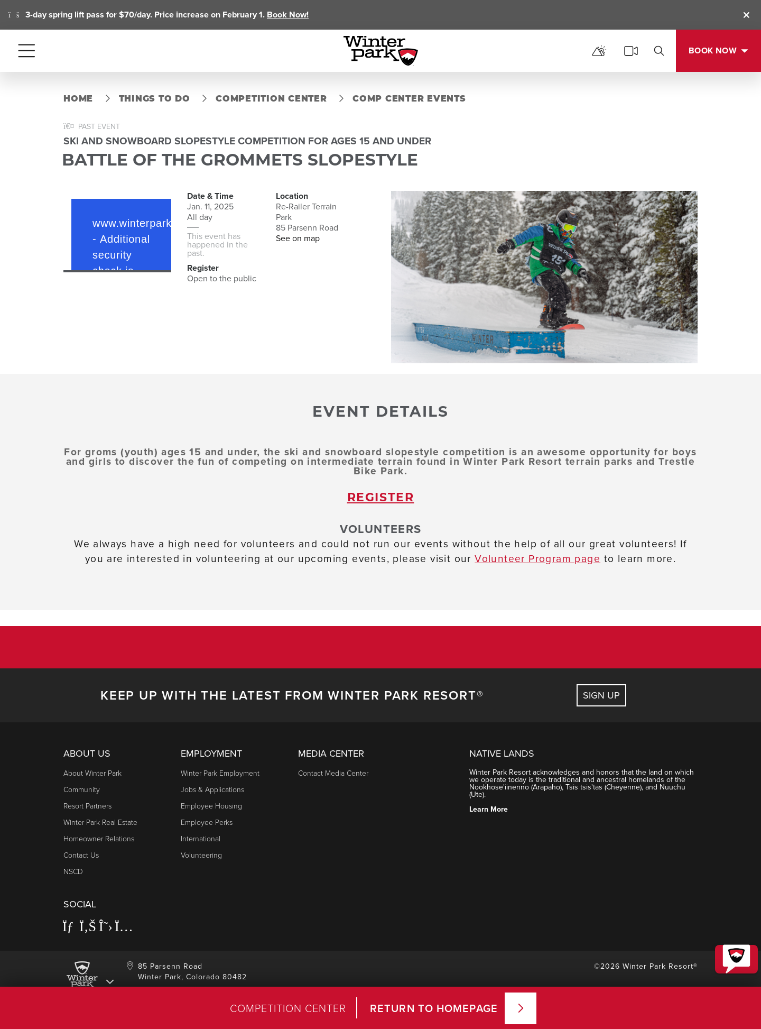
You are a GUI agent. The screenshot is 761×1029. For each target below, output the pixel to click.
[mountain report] (599, 50)
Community (81, 789)
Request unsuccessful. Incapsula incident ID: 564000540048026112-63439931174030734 (117, 230)
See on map (298, 238)
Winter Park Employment (220, 773)
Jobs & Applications (212, 789)
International (200, 838)
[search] (659, 50)
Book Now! (288, 14)
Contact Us (81, 855)
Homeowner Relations (98, 838)
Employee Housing (211, 806)
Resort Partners (87, 806)
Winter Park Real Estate (100, 822)
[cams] (631, 50)
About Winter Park (92, 773)
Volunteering (201, 855)
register (380, 498)
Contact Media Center (333, 773)
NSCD (73, 871)
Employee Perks (207, 822)
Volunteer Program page (537, 558)
